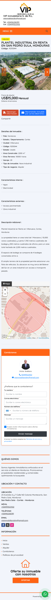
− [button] (5, 294)
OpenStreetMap (43, 338)
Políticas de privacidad (13, 555)
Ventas (6, 544)
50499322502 (26, 375)
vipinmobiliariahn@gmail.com (14, 18)
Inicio (5, 540)
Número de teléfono (12, 406)
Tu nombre (8, 390)
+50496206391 (13, 22)
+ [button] (5, 290)
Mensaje (8, 415)
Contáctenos (8, 551)
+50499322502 (13, 24)
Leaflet (29, 338)
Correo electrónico (11, 398)
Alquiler (6, 548)
